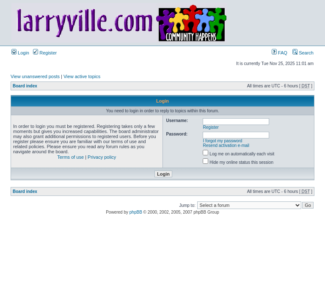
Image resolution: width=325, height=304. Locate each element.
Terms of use (70, 157)
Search (303, 52)
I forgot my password (222, 140)
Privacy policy (102, 157)
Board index (25, 86)
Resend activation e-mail (226, 145)
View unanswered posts (35, 76)
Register (45, 52)
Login (20, 52)
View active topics (81, 76)
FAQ (279, 52)
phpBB (135, 212)
